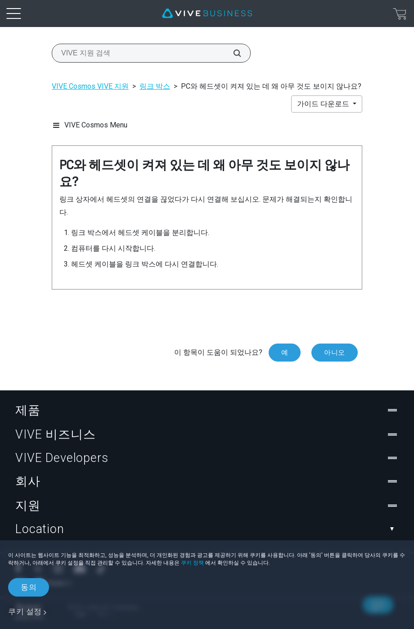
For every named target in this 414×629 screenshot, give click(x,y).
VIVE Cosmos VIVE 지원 (90, 86)
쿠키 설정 (25, 611)
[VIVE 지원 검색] (232, 53)
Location (207, 529)
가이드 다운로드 (324, 104)
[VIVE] (207, 13)
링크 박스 (155, 86)
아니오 (334, 352)
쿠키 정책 (192, 563)
